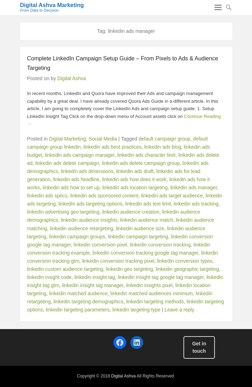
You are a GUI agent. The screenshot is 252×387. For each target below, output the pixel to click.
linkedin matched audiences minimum (151, 293)
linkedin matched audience (78, 293)
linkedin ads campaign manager (80, 155)
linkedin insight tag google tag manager (161, 277)
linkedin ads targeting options (90, 204)
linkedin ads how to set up (71, 187)
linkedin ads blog (162, 147)
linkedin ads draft (135, 171)
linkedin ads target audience (172, 195)
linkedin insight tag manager (92, 285)
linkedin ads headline (76, 179)
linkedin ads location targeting (135, 187)
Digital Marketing (67, 139)
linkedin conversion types (184, 261)
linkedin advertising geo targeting (63, 212)
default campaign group (164, 139)
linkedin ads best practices (112, 147)
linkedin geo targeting (129, 269)
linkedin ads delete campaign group (141, 163)
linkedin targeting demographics (88, 301)
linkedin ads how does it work (134, 179)
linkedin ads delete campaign (67, 163)
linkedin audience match (146, 220)
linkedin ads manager (193, 187)
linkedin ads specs (47, 195)
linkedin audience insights (89, 220)
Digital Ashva (71, 78)
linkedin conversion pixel (100, 245)
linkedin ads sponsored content (104, 195)
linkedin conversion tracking (160, 245)
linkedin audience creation (130, 212)
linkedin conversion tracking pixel (118, 261)
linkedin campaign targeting (138, 236)
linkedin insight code (49, 277)
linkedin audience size (140, 228)
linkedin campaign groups (77, 236)
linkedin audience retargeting (81, 228)
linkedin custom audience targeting (65, 269)
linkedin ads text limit (148, 204)
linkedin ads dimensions (87, 171)
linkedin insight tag (94, 277)
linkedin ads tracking (196, 204)
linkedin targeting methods (155, 301)
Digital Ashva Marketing (52, 5)
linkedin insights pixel (149, 285)
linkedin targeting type (136, 309)
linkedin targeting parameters (78, 309)
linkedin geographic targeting (187, 269)
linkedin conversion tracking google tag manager (146, 253)
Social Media (103, 139)
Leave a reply (179, 309)
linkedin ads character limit (146, 155)
